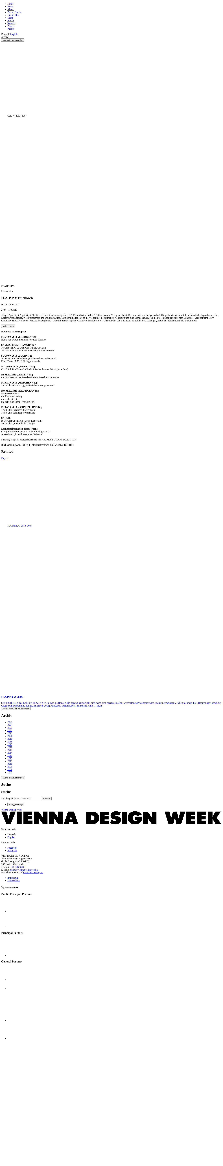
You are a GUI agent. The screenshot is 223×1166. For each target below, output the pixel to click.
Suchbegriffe (7, 798)
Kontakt (11, 23)
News (10, 6)
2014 (9, 752)
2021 (9, 733)
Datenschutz (13, 880)
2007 (9, 772)
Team (10, 17)
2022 (9, 730)
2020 (9, 736)
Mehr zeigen (8, 326)
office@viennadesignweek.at (24, 869)
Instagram (38, 872)
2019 (9, 738)
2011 (9, 761)
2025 (9, 722)
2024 (9, 725)
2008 (9, 769)
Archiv (10, 29)
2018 (9, 741)
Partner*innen (14, 12)
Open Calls (13, 15)
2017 (9, 744)
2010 (9, 764)
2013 (9, 755)
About (10, 9)
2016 (9, 747)
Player (10, 26)
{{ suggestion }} (16, 804)
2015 (9, 750)
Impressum (12, 877)
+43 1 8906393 (17, 867)
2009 (9, 766)
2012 (9, 758)
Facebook (28, 872)
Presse (10, 20)
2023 (9, 727)
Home (10, 3)
